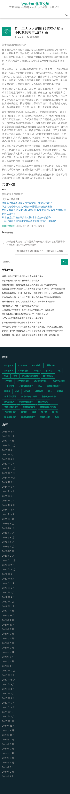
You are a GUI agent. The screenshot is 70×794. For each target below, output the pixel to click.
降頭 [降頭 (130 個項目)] (34, 412)
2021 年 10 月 (8, 625)
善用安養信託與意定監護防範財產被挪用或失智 (22, 276)
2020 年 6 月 (8, 698)
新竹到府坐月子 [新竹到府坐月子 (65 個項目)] (49, 396)
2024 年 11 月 (8, 473)
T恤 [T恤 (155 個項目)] (58, 370)
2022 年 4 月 (8, 597)
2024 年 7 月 (8, 491)
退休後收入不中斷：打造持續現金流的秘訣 (20, 306)
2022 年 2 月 (8, 606)
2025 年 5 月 (8, 464)
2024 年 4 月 (8, 505)
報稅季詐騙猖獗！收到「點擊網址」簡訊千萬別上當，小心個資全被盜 (32, 293)
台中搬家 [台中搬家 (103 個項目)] (8, 381)
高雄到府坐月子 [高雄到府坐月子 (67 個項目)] (28, 417)
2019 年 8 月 (8, 744)
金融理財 (9, 232)
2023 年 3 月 (8, 551)
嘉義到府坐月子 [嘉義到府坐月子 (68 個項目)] (54, 386)
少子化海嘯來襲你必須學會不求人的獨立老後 (21, 322)
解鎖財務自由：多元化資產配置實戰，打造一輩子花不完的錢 (28, 301)
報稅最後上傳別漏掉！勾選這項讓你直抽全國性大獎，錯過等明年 (30, 335)
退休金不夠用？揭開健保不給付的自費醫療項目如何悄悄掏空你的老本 (32, 331)
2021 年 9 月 (8, 629)
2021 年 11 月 (8, 620)
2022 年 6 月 (8, 588)
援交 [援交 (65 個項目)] (50, 391)
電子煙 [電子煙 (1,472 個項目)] (44, 412)
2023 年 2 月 (8, 556)
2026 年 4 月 (8, 432)
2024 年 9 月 (8, 482)
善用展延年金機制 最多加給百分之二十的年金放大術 (25, 314)
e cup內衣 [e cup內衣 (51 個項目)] (22, 365)
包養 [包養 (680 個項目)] (15, 376)
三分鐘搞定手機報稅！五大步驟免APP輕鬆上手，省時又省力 (28, 310)
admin (19, 37)
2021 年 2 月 (8, 661)
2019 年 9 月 (8, 740)
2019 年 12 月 (8, 726)
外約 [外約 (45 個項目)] (17, 391)
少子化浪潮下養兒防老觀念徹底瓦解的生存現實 (22, 318)
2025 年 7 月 (8, 455)
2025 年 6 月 (8, 459)
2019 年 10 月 (8, 735)
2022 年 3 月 (8, 602)
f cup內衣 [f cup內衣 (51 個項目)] (36, 365)
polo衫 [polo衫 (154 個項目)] (49, 370)
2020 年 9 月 (8, 684)
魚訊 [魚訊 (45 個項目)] (57, 417)
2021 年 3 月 (8, 657)
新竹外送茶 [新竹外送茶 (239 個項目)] (9, 402)
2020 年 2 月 (8, 716)
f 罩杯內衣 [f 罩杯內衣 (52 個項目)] (50, 365)
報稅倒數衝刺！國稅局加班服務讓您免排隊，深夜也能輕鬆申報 (29, 285)
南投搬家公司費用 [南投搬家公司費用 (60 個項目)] (30, 376)
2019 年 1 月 (7, 776)
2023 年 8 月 (8, 528)
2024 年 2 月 (8, 514)
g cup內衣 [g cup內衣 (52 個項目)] (8, 370)
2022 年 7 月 (8, 583)
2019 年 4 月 (8, 762)
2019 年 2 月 (8, 772)
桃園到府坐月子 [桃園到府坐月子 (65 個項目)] (26, 402)
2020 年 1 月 (8, 721)
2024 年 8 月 (8, 487)
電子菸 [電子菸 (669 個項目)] (55, 412)
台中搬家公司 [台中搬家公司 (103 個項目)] (23, 381)
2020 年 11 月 (8, 675)
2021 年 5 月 (8, 648)
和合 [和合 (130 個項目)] (40, 386)
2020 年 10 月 (8, 680)
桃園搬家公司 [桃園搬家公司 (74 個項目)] (29, 407)
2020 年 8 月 (8, 689)
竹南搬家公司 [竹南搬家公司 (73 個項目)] (10, 412)
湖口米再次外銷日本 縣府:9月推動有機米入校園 (40, 251)
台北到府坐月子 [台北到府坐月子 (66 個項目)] (41, 381)
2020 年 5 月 (8, 703)
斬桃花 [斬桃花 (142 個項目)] (60, 391)
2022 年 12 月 (8, 560)
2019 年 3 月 (8, 767)
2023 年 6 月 (8, 537)
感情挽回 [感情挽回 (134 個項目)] (39, 391)
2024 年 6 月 (8, 496)
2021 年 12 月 (8, 615)
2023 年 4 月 (8, 546)
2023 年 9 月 (8, 524)
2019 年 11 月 (8, 730)
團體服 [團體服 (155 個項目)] (7, 391)
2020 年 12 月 (8, 671)
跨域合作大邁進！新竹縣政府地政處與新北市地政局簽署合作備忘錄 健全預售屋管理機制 (35, 243)
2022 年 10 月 (8, 569)
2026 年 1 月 (8, 441)
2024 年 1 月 (8, 519)
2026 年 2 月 (8, 436)
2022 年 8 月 (8, 579)
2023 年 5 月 (8, 542)
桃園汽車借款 (9, 226)
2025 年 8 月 (8, 450)
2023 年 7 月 (8, 533)
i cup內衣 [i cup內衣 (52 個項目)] (37, 370)
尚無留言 (33, 37)
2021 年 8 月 (8, 634)
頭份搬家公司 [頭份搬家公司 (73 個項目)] (10, 417)
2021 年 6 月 (8, 643)
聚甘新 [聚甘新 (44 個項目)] (24, 412)
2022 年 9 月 (8, 574)
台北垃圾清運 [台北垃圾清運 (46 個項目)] (59, 381)
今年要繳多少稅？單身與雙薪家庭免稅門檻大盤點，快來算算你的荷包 (32, 327)
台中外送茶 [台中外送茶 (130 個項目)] (48, 376)
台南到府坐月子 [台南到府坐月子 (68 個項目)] (26, 386)
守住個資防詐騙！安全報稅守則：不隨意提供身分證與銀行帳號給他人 (32, 297)
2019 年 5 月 (8, 758)
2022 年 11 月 (8, 565)
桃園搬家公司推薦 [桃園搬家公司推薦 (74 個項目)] (48, 407)
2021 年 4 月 (8, 652)
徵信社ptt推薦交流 (35, 4)
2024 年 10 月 (8, 478)
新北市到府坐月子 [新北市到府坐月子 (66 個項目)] (29, 396)
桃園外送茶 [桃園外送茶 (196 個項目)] (43, 402)
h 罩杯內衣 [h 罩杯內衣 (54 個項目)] (23, 370)
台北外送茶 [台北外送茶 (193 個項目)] (9, 386)
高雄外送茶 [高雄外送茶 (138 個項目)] (45, 417)
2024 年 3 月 (8, 510)
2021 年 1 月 (7, 666)
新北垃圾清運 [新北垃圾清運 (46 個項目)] (10, 396)
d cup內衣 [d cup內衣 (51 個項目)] (8, 365)
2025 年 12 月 (8, 445)
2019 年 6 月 (8, 753)
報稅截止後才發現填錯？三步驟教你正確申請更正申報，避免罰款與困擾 (33, 289)
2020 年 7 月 (8, 694)
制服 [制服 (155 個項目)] (6, 376)
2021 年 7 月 (8, 638)
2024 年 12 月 (8, 468)
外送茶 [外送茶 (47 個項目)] (27, 391)
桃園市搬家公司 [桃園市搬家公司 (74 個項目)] (11, 407)
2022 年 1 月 (8, 611)
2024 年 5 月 (8, 501)
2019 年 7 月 (8, 749)
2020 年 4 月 (8, 707)
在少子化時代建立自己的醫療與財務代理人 (20, 280)
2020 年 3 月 (8, 712)
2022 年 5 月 (8, 592)
